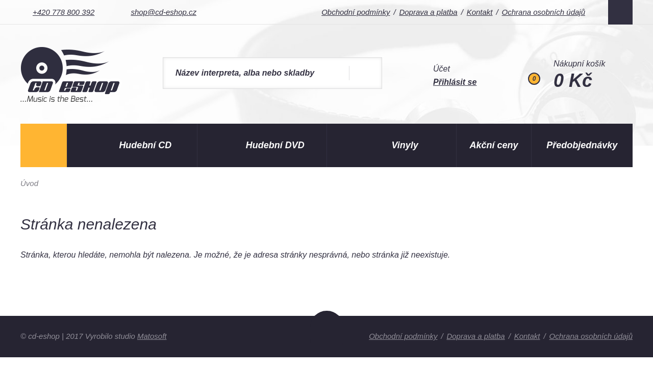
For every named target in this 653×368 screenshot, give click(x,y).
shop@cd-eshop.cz (163, 12)
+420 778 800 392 (63, 12)
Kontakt (480, 12)
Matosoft (152, 336)
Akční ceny (494, 145)
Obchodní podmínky (355, 12)
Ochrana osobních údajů (543, 12)
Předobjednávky (581, 145)
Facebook (620, 12)
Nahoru (326, 333)
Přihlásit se (454, 82)
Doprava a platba (428, 12)
